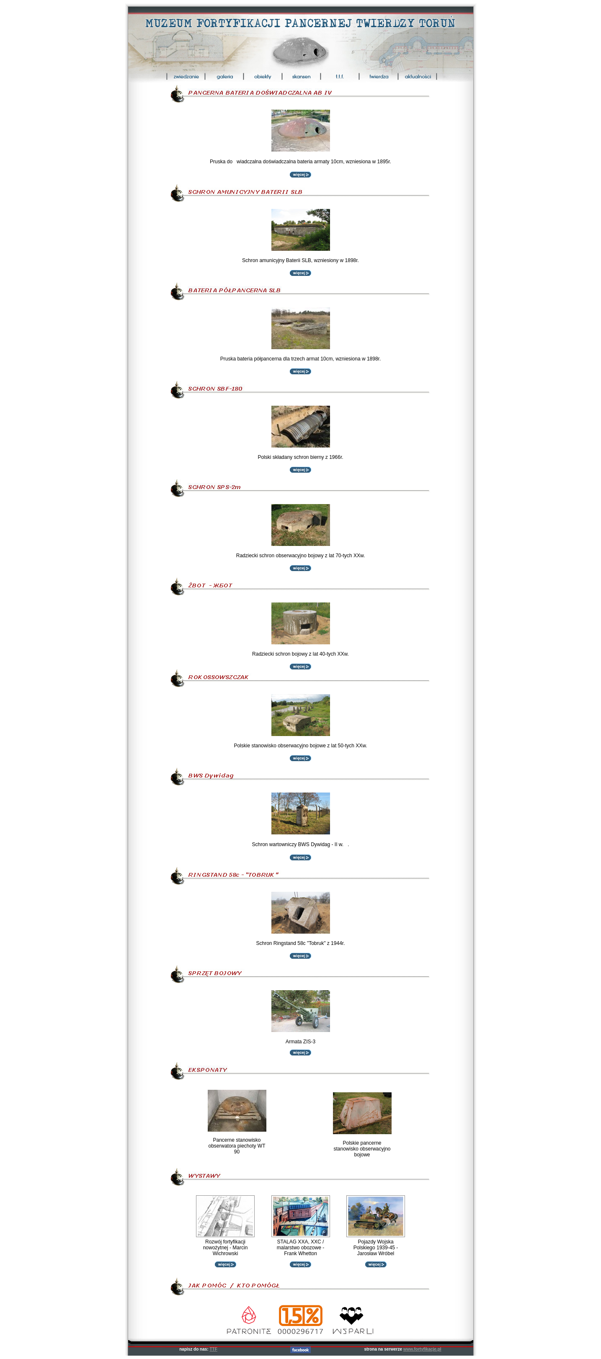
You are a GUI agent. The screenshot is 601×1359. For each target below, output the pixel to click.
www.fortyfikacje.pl (422, 1349)
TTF (213, 1349)
